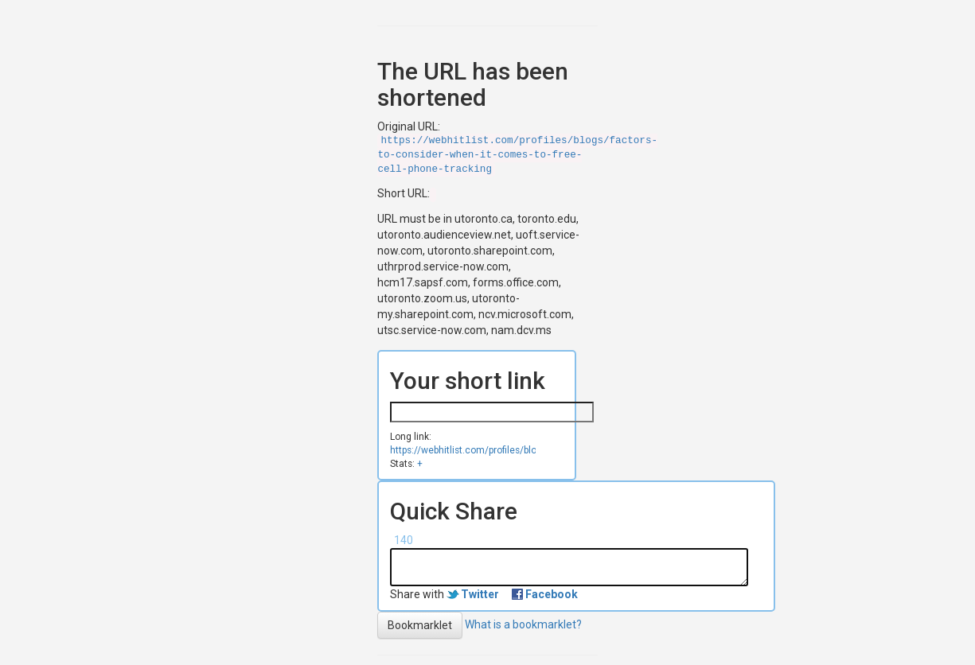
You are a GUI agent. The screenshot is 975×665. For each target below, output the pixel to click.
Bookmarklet (420, 625)
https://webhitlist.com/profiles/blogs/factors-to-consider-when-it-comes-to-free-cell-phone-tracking (517, 155)
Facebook (551, 594)
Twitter (480, 594)
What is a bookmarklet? (523, 623)
